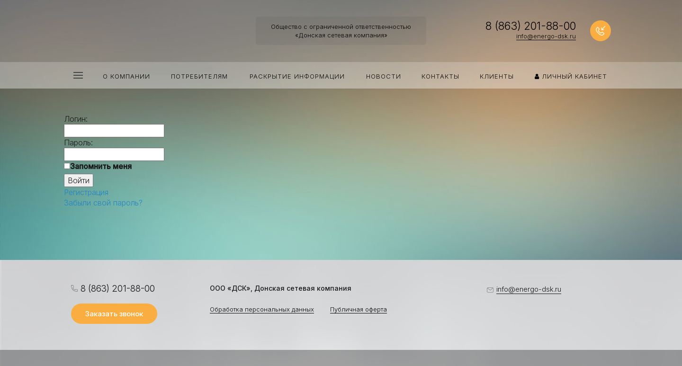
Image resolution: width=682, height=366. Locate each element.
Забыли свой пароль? (103, 202)
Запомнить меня (101, 166)
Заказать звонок (114, 313)
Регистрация (86, 192)
